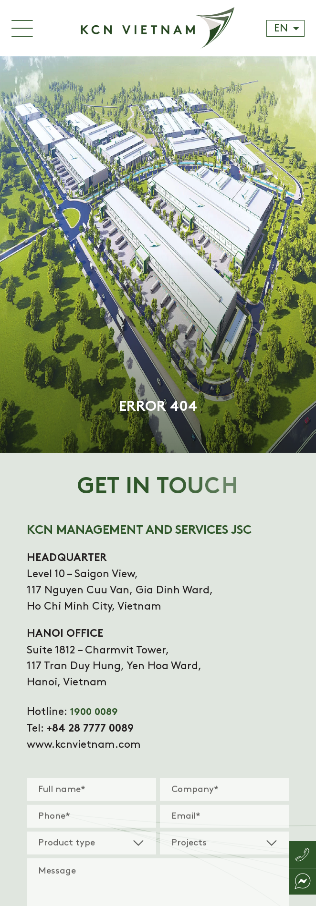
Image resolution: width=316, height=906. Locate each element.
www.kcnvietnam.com (84, 745)
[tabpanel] (158, 254)
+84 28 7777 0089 (90, 729)
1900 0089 (94, 712)
